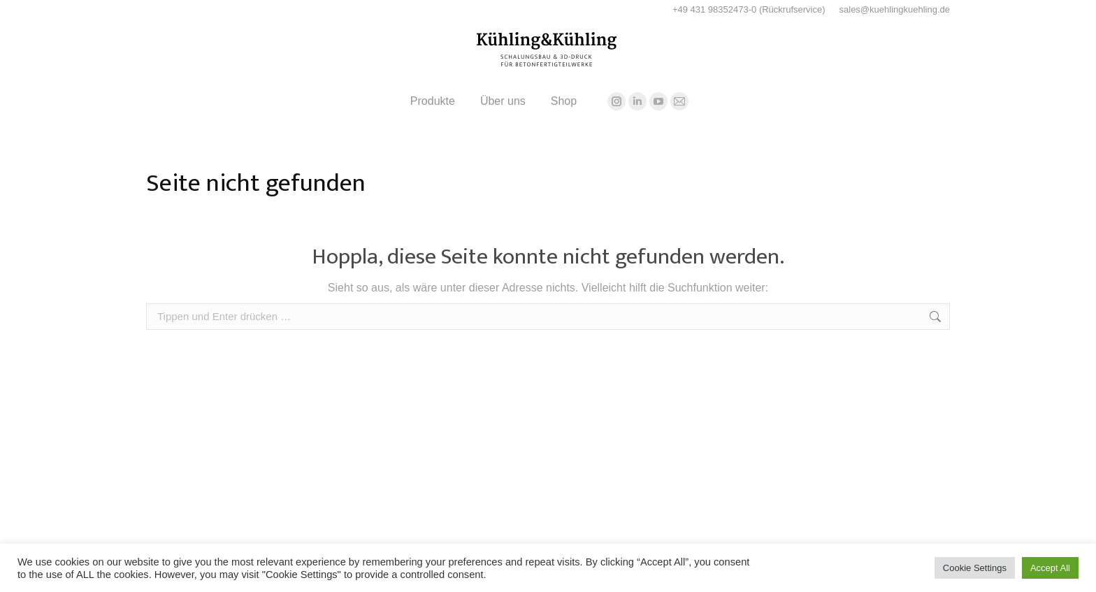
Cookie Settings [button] (975, 568)
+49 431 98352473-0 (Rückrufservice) (748, 9)
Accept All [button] (1050, 568)
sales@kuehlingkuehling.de (894, 9)
